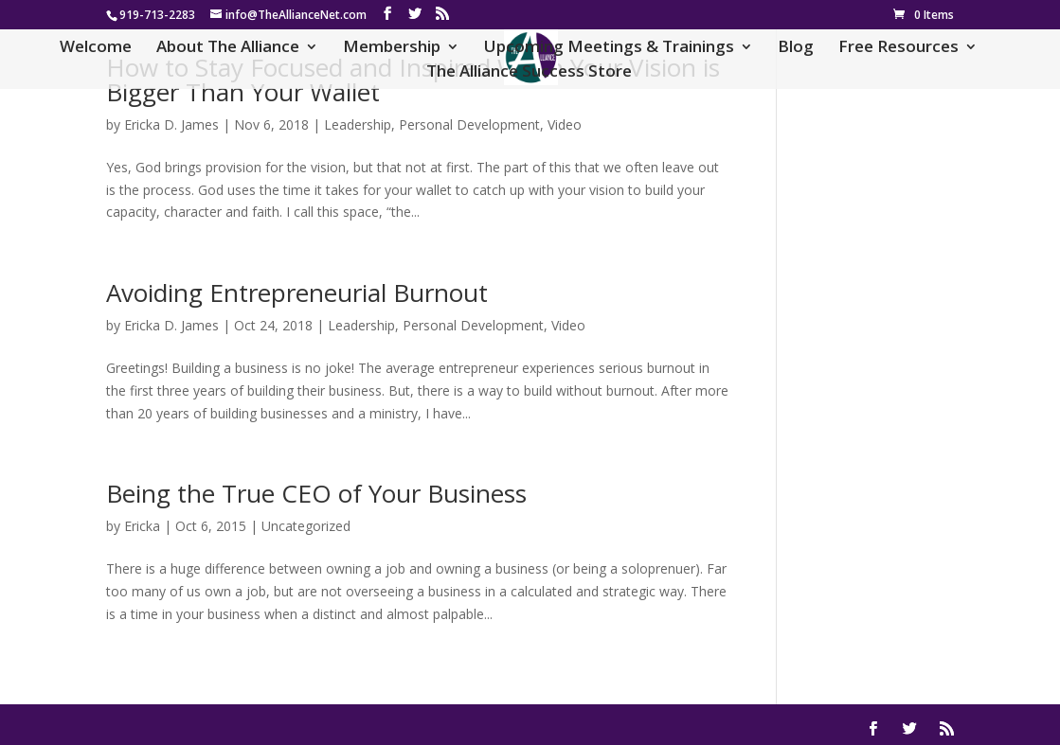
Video (565, 124)
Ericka (142, 526)
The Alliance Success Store (529, 72)
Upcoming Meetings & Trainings (609, 48)
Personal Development (469, 124)
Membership (391, 48)
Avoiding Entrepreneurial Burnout (297, 292)
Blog (796, 48)
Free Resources (898, 48)
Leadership (357, 124)
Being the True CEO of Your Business (316, 493)
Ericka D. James (171, 124)
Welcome (96, 48)
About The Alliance (227, 48)
